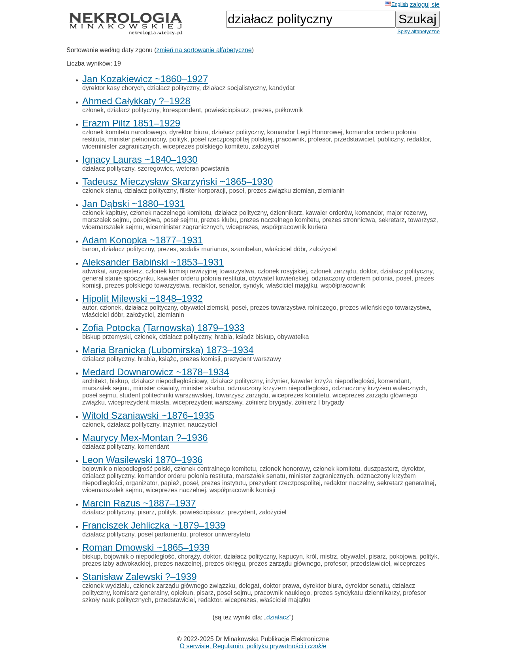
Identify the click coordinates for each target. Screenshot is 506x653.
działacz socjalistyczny (234, 88)
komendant (393, 381)
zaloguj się (425, 4)
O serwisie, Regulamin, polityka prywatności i (253, 646)
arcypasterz (125, 271)
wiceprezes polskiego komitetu (206, 146)
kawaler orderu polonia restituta (201, 278)
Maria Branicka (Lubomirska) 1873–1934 (168, 349)
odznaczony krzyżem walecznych (379, 388)
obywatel (352, 556)
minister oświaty (155, 388)
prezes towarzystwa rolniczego (293, 307)
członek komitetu (336, 468)
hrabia (223, 336)
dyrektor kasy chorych (113, 88)
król (311, 556)
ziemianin (331, 190)
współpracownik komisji (242, 490)
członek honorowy (284, 468)
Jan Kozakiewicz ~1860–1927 (145, 78)
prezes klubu (219, 219)
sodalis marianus (203, 249)
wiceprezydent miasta (138, 402)
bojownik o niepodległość (139, 556)
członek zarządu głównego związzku (184, 585)
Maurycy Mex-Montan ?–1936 (145, 437)
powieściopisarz (226, 110)
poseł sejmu (180, 219)
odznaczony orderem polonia (352, 278)
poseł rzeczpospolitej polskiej (231, 139)
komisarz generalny (140, 592)
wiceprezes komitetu (300, 395)
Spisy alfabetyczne (418, 31)
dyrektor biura (189, 132)
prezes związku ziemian (281, 190)
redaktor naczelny (349, 483)
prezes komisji (200, 359)
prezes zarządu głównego (285, 563)
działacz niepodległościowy (169, 381)
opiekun (182, 592)
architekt (94, 381)
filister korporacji (203, 190)
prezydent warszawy (252, 359)
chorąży (189, 556)
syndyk (253, 285)
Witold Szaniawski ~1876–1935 (148, 415)
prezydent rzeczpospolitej (285, 483)
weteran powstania (202, 168)
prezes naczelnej (177, 563)
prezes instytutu (224, 483)
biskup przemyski (106, 336)
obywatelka (293, 336)
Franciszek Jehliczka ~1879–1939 (153, 525)
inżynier (276, 381)
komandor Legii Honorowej (304, 132)
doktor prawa (281, 585)
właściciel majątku (291, 285)
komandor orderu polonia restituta (185, 475)
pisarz (146, 512)
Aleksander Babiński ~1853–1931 (153, 262)
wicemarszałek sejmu (112, 227)
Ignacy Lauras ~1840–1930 (140, 159)
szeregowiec (155, 168)
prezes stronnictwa (348, 219)
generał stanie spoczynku (118, 278)
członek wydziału (106, 585)
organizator (141, 483)
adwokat (94, 271)
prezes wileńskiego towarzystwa (385, 307)
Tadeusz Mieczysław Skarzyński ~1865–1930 (177, 181)
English (396, 4)
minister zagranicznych (321, 475)
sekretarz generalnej (405, 483)
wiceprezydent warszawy (207, 402)
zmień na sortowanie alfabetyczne (204, 50)
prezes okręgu (225, 563)
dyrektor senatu (367, 585)
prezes (262, 110)
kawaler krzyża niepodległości (333, 381)
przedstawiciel (354, 139)
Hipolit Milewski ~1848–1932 (142, 298)
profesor (319, 139)
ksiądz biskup (255, 336)
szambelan (246, 249)
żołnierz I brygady (319, 402)
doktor (368, 271)
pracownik (290, 139)
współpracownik (343, 285)
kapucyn (291, 556)
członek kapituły (104, 212)
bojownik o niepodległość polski (126, 468)
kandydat (282, 88)
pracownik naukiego (282, 592)
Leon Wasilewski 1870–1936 (142, 459)
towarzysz (422, 219)
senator (229, 285)
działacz (277, 617)
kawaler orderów (329, 212)
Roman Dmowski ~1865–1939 (146, 547)
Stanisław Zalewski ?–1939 (139, 576)
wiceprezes (242, 227)
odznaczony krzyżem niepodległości (278, 388)
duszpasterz (381, 468)
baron (90, 249)
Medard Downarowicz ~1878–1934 (155, 372)
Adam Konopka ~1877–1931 (142, 240)
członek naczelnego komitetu (170, 212)
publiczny (391, 139)
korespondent (181, 110)
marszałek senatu (260, 475)
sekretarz (392, 219)
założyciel (265, 146)
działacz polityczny (173, 88)
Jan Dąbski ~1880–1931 (133, 203)
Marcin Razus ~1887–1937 (139, 503)
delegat (249, 585)
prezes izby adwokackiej (116, 563)
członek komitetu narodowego (124, 132)
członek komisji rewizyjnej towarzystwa (199, 271)
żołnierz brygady (268, 402)
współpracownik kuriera (294, 227)
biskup (119, 381)
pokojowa (146, 219)
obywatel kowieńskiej (278, 278)
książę (168, 359)
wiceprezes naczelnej (176, 490)
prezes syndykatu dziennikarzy (356, 592)
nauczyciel (202, 424)
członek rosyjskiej (282, 271)
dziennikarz (286, 212)
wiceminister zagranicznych (120, 146)
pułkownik (289, 110)
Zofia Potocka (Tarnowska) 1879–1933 (163, 327)
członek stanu (101, 190)
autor (89, 307)
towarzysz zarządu (242, 395)
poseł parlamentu (162, 534)
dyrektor (412, 468)
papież (169, 483)
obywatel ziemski (204, 307)
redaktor (418, 139)
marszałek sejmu (106, 219)
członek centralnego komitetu (215, 468)
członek (93, 110)
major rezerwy (406, 212)
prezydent (241, 512)
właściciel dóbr (285, 249)
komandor (369, 212)
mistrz (328, 556)
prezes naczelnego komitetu (279, 219)
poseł (236, 190)
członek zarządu (333, 271)
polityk (178, 139)
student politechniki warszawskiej (165, 395)
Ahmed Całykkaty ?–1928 (136, 101)
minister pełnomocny (137, 139)
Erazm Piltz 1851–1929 (131, 123)
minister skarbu (202, 388)
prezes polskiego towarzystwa (147, 285)
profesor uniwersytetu (220, 534)
